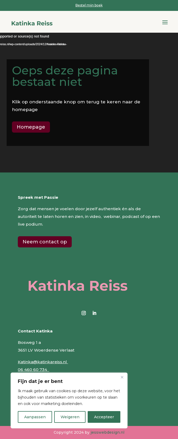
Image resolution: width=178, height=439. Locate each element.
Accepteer (104, 417)
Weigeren (70, 417)
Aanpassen (35, 417)
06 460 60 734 (33, 369)
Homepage (31, 127)
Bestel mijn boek (89, 5)
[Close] (122, 377)
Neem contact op (45, 242)
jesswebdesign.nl (107, 432)
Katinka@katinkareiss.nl (43, 361)
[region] (69, 400)
